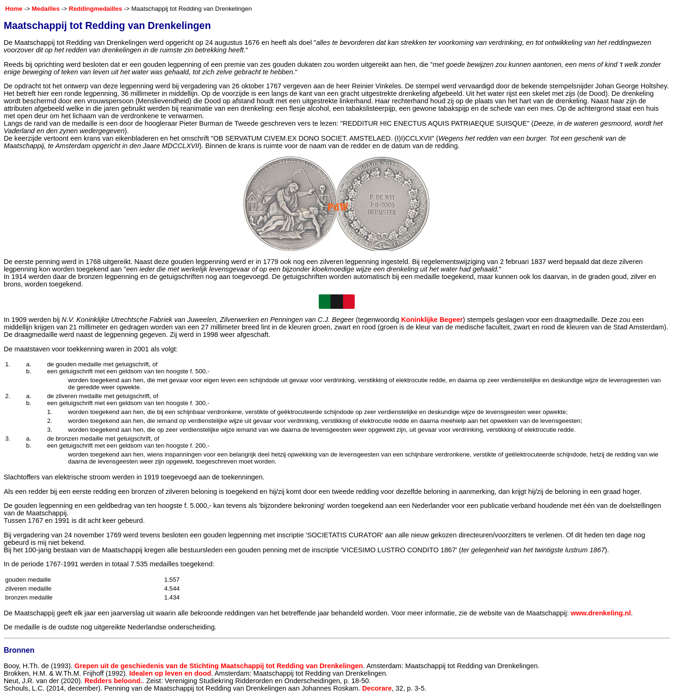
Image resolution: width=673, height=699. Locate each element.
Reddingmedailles (95, 8)
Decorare (377, 688)
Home (13, 8)
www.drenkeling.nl (601, 613)
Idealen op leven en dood (170, 673)
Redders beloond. (114, 681)
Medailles (46, 8)
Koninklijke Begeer (432, 319)
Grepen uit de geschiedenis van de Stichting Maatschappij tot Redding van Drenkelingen (218, 666)
